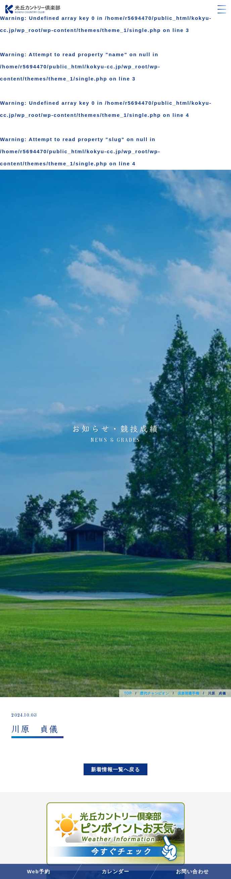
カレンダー (116, 871)
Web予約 (38, 871)
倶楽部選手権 (188, 693)
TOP (128, 693)
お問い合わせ (192, 871)
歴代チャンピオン (154, 693)
